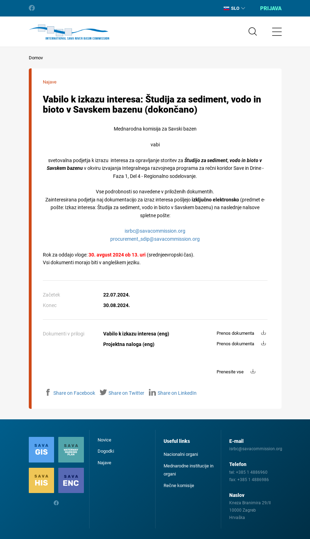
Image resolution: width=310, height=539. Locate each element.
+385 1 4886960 (252, 472)
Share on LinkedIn (173, 393)
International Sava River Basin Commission (69, 32)
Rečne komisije (179, 485)
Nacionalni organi (181, 454)
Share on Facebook (70, 393)
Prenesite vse (230, 371)
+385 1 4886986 (253, 479)
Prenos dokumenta (235, 333)
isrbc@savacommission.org (155, 231)
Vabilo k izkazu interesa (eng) (136, 334)
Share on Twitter (122, 393)
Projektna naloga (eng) (128, 344)
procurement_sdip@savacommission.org (155, 239)
